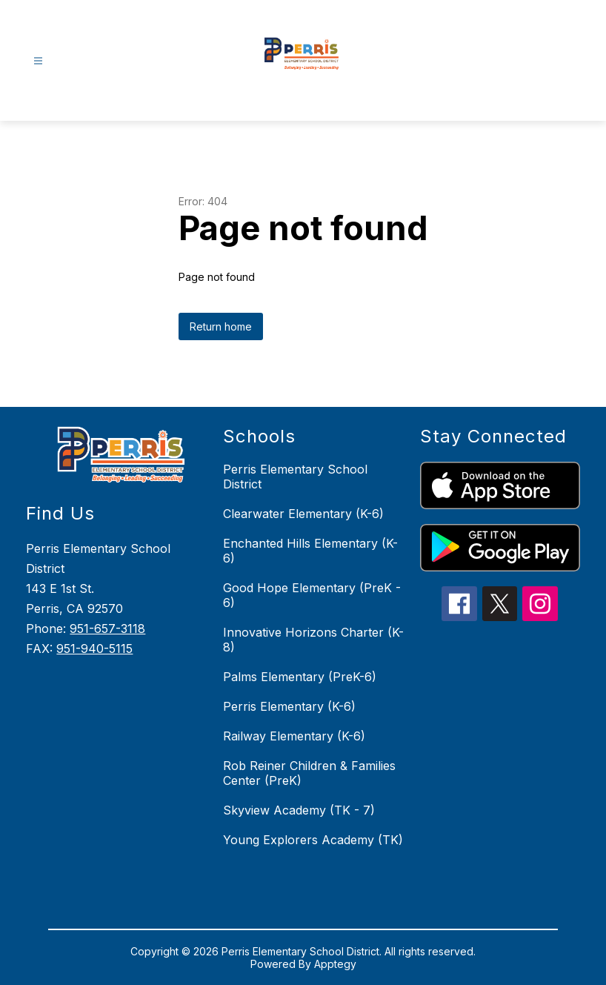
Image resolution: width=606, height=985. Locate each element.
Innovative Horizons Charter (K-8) (313, 639)
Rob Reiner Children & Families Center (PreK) (309, 773)
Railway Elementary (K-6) (294, 736)
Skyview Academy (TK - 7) (299, 810)
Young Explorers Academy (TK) (313, 839)
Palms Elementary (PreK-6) (299, 676)
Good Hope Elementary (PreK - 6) (312, 595)
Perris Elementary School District (295, 476)
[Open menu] (38, 61)
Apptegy (335, 964)
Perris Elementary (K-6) (289, 706)
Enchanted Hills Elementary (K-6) (310, 551)
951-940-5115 (94, 648)
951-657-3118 (107, 628)
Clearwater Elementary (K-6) (303, 513)
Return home (221, 326)
